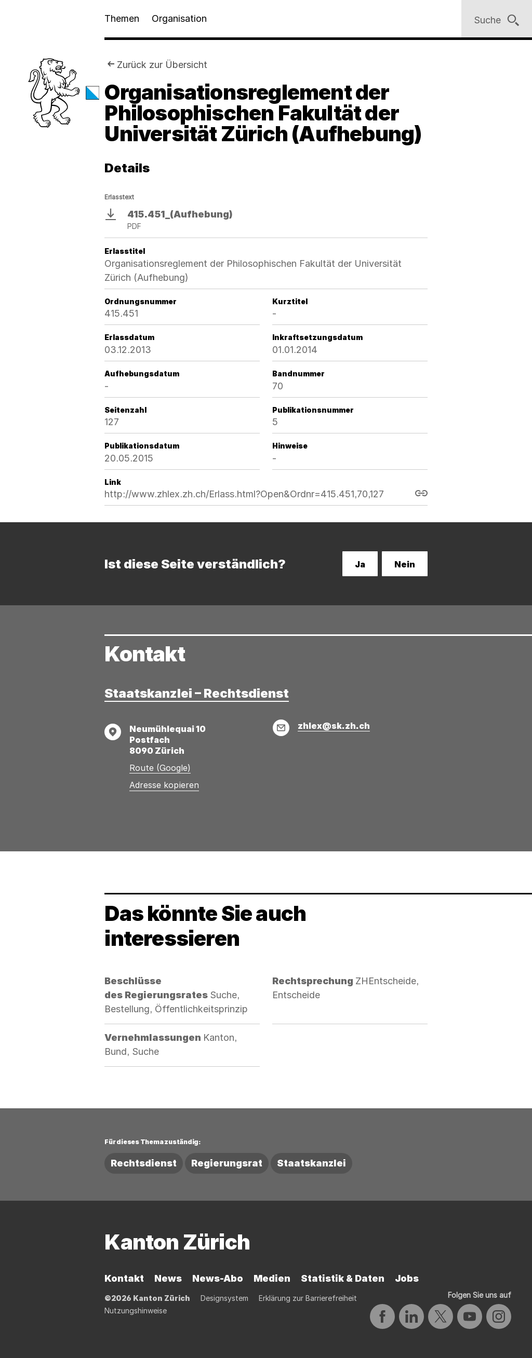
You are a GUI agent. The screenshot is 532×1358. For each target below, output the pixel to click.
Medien (272, 1278)
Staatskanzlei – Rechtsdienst (196, 693)
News (168, 1278)
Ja (360, 564)
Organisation (179, 18)
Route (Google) (160, 768)
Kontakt (124, 1278)
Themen (121, 18)
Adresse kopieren (164, 785)
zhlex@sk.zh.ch (334, 726)
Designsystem (224, 1298)
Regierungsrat (226, 1163)
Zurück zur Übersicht (162, 64)
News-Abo (217, 1278)
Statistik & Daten (342, 1278)
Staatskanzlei (311, 1163)
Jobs (407, 1278)
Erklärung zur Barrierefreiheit (308, 1298)
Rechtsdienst (144, 1163)
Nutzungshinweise (135, 1310)
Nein (404, 564)
